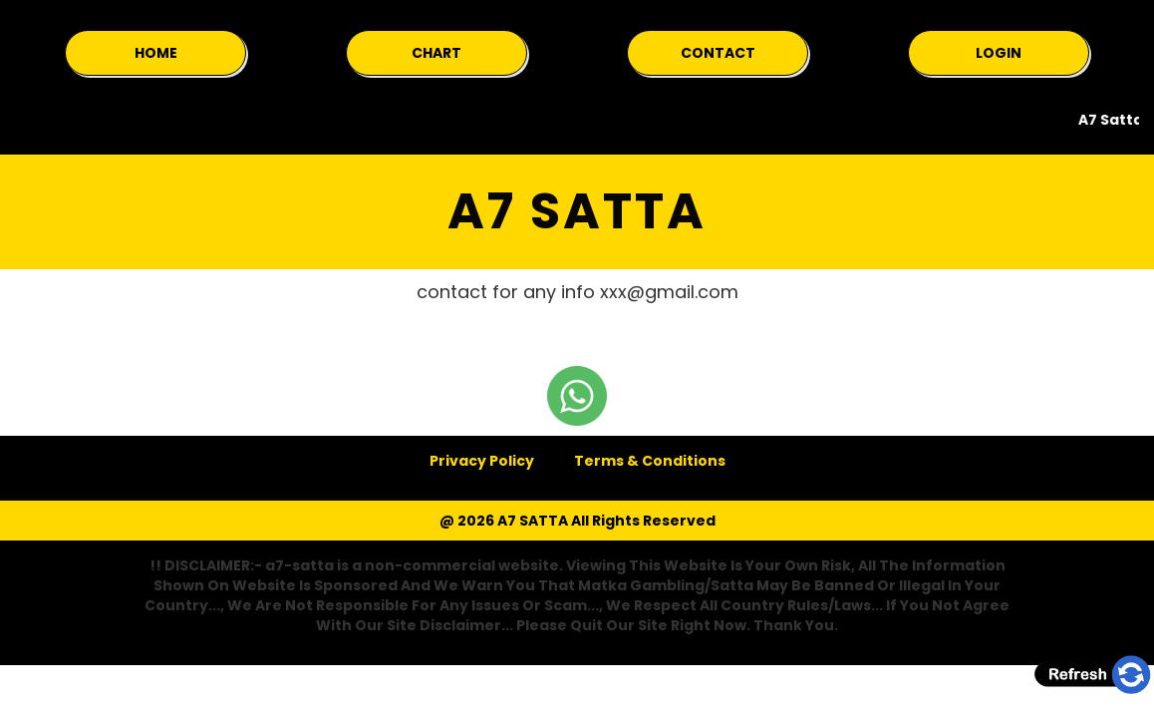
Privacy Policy (482, 461)
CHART (436, 53)
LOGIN (998, 53)
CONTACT (718, 53)
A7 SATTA (577, 211)
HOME (156, 53)
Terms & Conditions (649, 461)
